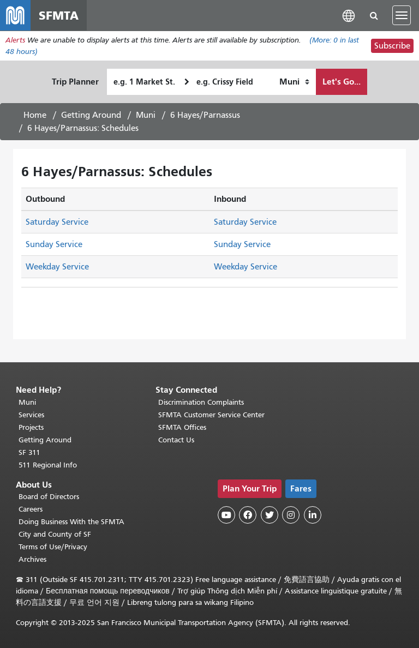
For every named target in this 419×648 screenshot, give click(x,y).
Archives (32, 559)
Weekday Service (57, 267)
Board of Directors (49, 496)
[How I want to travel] (294, 82)
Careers (31, 509)
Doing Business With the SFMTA (71, 521)
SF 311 (29, 452)
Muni (145, 115)
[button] (349, 15)
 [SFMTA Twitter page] (269, 515)
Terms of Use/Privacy (53, 546)
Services (31, 414)
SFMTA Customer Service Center (211, 414)
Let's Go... (341, 81)
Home (34, 115)
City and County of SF (55, 534)
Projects (31, 427)
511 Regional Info (48, 465)
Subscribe (392, 46)
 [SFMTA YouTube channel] (226, 515)
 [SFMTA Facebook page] (247, 515)
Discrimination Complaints (201, 402)
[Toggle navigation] (401, 15)
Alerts (15, 40)
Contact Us (176, 440)
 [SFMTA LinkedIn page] (312, 515)
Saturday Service (57, 222)
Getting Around (91, 115)
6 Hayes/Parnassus (205, 115)
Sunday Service (54, 244)
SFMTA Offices (182, 427)
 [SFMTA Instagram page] (291, 515)
